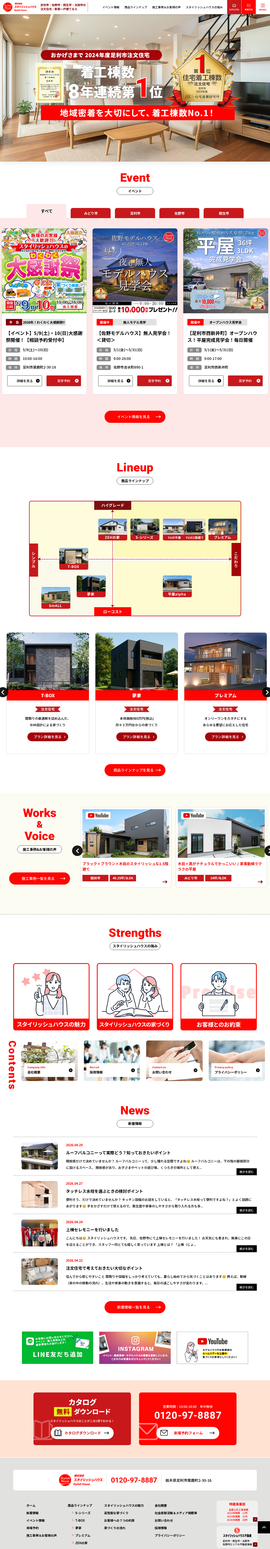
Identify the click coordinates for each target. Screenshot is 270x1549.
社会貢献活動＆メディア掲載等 (176, 1513)
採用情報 (161, 1528)
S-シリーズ (83, 1513)
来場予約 (32, 1528)
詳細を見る (25, 380)
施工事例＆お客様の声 (166, 7)
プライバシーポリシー (170, 1536)
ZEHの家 (81, 1543)
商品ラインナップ (135, 7)
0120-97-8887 (134, 1480)
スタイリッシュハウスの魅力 (124, 1506)
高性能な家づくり (116, 1513)
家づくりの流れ (114, 1528)
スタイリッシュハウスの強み (204, 7)
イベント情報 (110, 7)
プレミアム (82, 1536)
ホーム (31, 1506)
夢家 (78, 1528)
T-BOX (80, 1521)
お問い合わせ (164, 1521)
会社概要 (161, 1506)
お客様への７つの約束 (119, 1521)
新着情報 (32, 1513)
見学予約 (63, 380)
